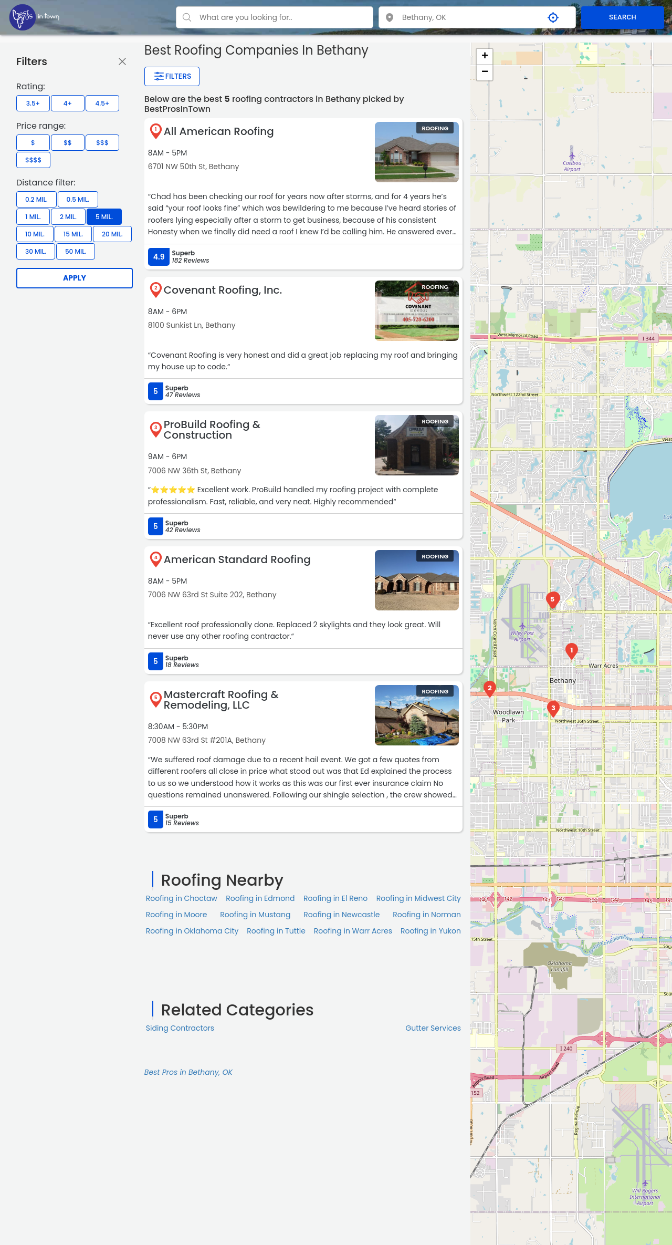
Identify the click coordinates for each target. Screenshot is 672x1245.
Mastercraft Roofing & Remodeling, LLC (221, 699)
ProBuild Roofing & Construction (212, 429)
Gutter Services (433, 1028)
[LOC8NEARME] (34, 17)
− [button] (484, 72)
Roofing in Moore (176, 914)
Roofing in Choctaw (181, 898)
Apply (74, 278)
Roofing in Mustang (255, 914)
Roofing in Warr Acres (353, 931)
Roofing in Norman (427, 914)
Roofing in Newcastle (341, 914)
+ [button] (484, 57)
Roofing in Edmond (260, 898)
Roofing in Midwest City (418, 898)
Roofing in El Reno (335, 898)
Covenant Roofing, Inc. (223, 290)
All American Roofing (219, 131)
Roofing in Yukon (431, 931)
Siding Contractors (180, 1028)
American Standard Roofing (237, 559)
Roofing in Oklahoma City (192, 931)
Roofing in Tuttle (276, 931)
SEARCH (622, 17)
